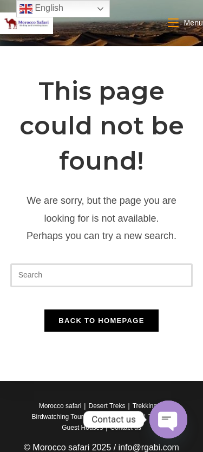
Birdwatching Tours (59, 417)
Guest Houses (82, 427)
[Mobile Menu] (185, 22)
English (41, 8)
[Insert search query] (101, 275)
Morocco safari (60, 406)
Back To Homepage (101, 321)
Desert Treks (106, 406)
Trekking (145, 406)
